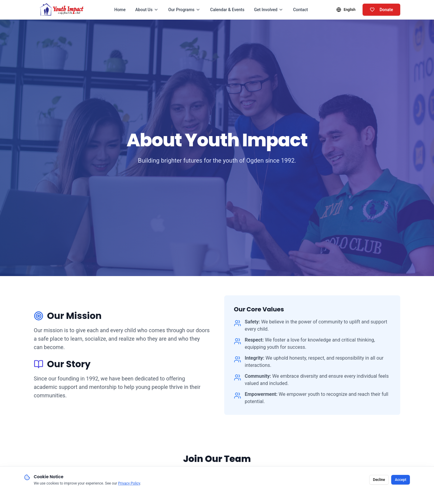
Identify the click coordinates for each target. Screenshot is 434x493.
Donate (381, 9)
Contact (300, 9)
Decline (379, 481)
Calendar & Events (227, 9)
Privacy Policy (129, 484)
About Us (147, 9)
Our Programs (184, 9)
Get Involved (269, 9)
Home (120, 9)
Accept (400, 481)
